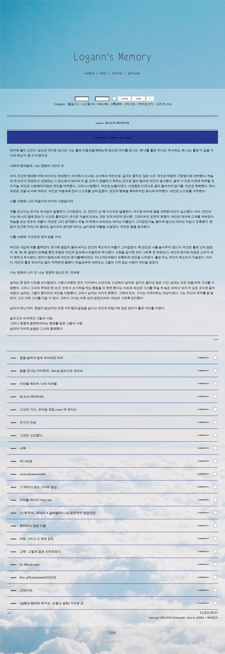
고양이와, (26, 590)
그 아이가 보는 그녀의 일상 (38, 487)
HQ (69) (103, 104)
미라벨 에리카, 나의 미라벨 (38, 383)
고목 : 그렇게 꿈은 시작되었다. (40, 551)
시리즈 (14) (163, 104)
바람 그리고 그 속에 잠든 (37, 538)
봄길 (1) (73, 104)
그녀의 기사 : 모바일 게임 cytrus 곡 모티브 (48, 409)
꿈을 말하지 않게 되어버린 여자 (41, 357)
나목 (23, 448)
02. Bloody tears (29, 564)
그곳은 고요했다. (31, 435)
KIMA (200, 617)
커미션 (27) (145, 104)
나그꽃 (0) (88, 104)
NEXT (214, 612)
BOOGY (212, 617)
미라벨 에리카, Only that (36, 500)
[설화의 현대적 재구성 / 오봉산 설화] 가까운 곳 (52, 603)
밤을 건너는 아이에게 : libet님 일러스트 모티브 (51, 370)
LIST (216, 339)
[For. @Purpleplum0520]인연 (38, 577)
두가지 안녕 (28, 422)
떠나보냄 (26, 461)
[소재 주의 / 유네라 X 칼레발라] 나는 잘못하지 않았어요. (58, 512)
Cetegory (59, 104)
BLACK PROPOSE (32, 396)
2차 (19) (130, 104)
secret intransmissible (33, 474)
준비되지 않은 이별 (33, 525)
